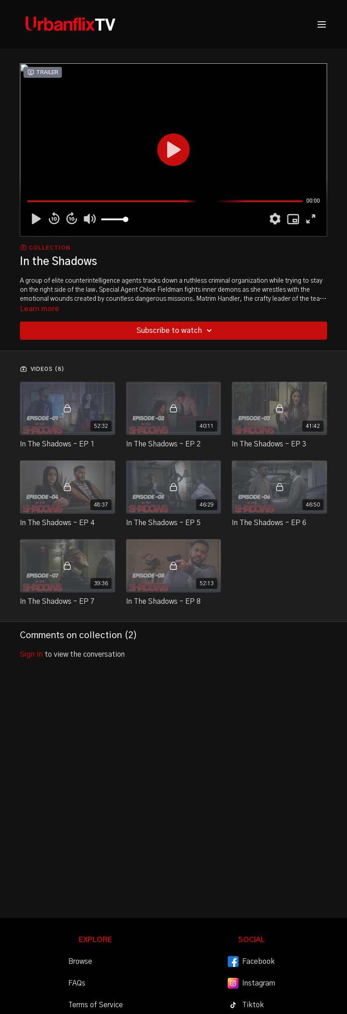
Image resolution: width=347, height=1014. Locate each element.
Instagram (251, 983)
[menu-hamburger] (321, 24)
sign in (31, 654)
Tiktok (246, 1005)
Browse (80, 961)
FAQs (76, 983)
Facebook (251, 961)
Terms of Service (95, 1005)
